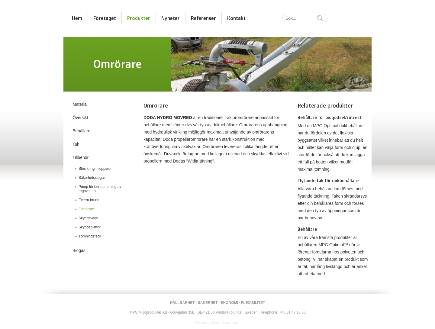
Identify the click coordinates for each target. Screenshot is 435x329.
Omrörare (86, 209)
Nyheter (170, 18)
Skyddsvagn (88, 218)
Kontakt (236, 18)
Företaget (104, 18)
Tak (75, 144)
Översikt (80, 117)
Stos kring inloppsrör (95, 168)
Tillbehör (80, 157)
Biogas (78, 250)
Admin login (230, 322)
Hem (77, 18)
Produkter (138, 18)
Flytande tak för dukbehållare (328, 180)
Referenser (203, 18)
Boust (216, 322)
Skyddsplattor (90, 227)
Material (80, 104)
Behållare (81, 130)
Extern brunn (89, 200)
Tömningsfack (90, 236)
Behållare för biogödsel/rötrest (330, 117)
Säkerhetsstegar (92, 178)
